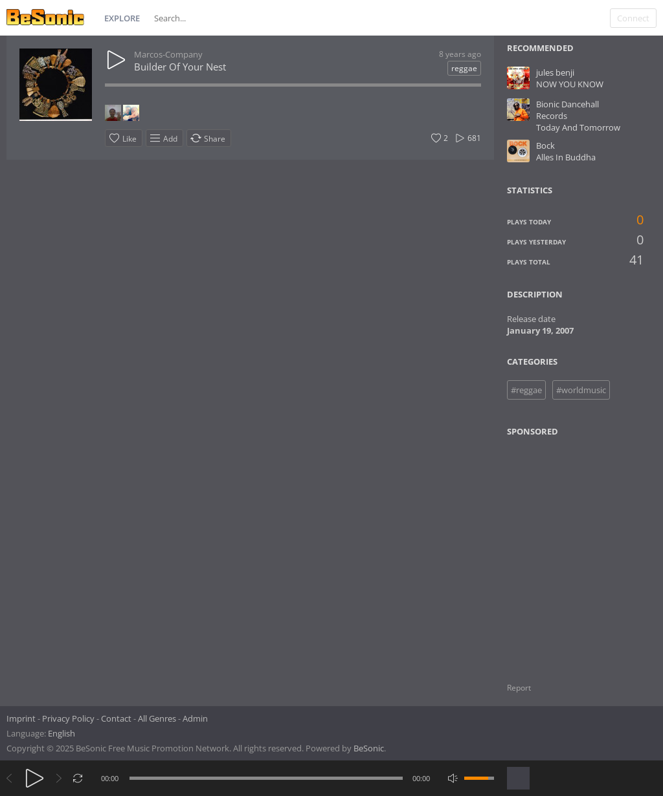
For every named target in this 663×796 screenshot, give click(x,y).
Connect (633, 18)
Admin (195, 718)
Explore (122, 18)
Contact (116, 718)
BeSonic (369, 748)
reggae (464, 68)
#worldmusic (581, 390)
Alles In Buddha (566, 157)
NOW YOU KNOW (569, 84)
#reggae (526, 390)
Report (519, 687)
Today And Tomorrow (578, 127)
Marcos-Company (168, 54)
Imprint (21, 718)
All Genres (157, 718)
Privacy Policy (68, 718)
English (61, 733)
